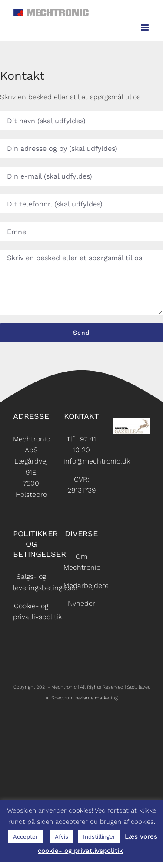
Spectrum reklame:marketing (84, 698)
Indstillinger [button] (99, 836)
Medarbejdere (86, 585)
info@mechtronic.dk (96, 461)
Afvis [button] (61, 836)
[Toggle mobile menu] (145, 27)
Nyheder (81, 603)
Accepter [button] (25, 836)
